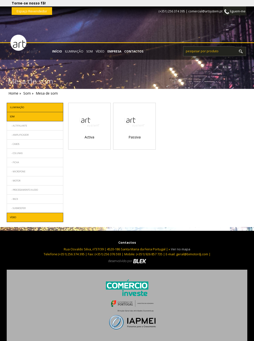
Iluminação (74, 51)
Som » (28, 93)
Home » (14, 93)
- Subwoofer (18, 208)
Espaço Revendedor (32, 11)
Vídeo (100, 51)
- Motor (15, 180)
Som (89, 51)
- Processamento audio (24, 189)
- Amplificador (19, 134)
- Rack (14, 199)
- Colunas (16, 153)
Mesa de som (47, 93)
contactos (133, 51)
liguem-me (235, 11)
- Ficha (14, 162)
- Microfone (17, 171)
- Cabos (14, 144)
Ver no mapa (180, 249)
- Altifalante (18, 125)
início (57, 51)
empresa (114, 51)
